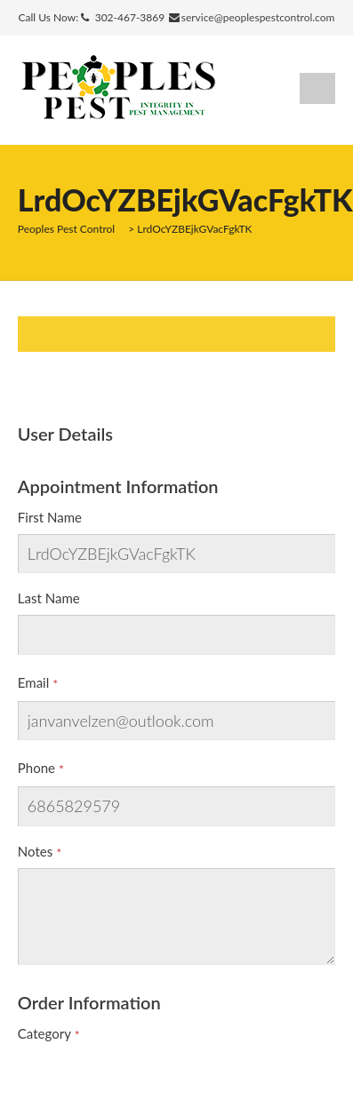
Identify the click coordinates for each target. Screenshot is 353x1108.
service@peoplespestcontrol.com (258, 17)
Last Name (49, 598)
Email (33, 682)
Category (44, 1033)
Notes (35, 851)
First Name (50, 517)
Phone (36, 768)
